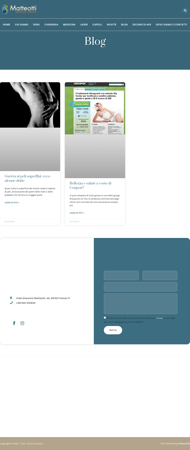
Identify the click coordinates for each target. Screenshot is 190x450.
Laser (84, 24)
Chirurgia (51, 24)
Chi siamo (21, 24)
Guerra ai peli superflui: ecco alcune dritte (27, 178)
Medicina (69, 24)
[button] (185, 10)
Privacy (159, 318)
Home (6, 24)
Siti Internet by (175, 443)
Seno (36, 24)
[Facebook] (14, 323)
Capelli (97, 24)
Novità (111, 24)
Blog (124, 24)
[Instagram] (22, 323)
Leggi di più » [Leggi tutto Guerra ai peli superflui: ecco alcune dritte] (12, 202)
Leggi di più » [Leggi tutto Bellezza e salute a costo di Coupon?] (77, 213)
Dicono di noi (142, 24)
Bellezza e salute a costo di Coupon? (90, 185)
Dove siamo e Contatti (171, 24)
